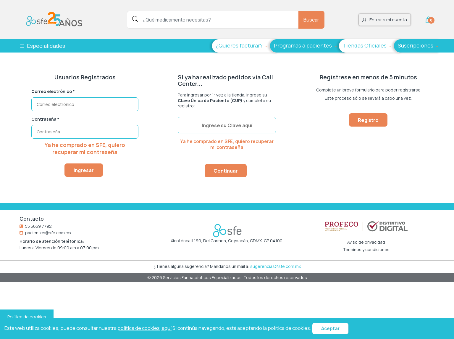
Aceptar (330, 328)
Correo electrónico (53, 91)
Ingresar (84, 170)
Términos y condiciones (366, 249)
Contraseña (45, 119)
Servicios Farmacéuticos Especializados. (203, 277)
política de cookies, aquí (144, 328)
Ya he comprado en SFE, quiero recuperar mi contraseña (85, 148)
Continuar (226, 170)
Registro (368, 120)
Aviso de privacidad (366, 242)
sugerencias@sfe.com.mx (275, 266)
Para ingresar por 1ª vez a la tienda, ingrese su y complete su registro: (224, 100)
